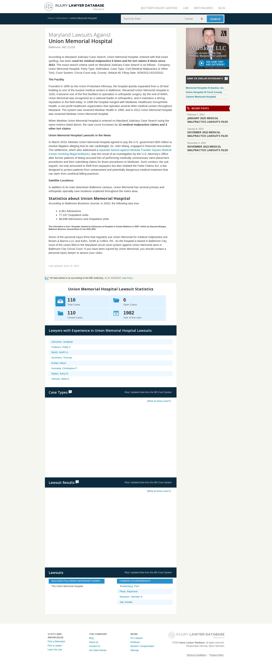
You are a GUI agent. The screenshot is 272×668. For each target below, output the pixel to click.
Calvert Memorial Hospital (201, 96)
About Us (93, 642)
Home (51, 18)
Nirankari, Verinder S (131, 596)
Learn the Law (55, 649)
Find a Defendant (56, 641)
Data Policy (127, 278)
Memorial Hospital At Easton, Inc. (205, 87)
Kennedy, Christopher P (64, 368)
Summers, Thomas (62, 357)
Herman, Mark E (60, 378)
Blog (222, 8)
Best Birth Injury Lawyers (159, 8)
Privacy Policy (217, 655)
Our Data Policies (98, 650)
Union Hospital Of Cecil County (204, 92)
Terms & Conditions (196, 655)
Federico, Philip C (61, 347)
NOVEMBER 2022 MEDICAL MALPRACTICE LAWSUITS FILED (207, 148)
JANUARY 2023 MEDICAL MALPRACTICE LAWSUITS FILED (207, 119)
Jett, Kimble (126, 602)
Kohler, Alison (59, 363)
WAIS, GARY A (60, 352)
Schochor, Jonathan (62, 341)
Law (186, 8)
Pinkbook (135, 642)
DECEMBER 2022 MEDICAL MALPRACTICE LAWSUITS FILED (207, 134)
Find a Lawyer (55, 645)
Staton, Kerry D (60, 373)
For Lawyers (136, 638)
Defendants (62, 18)
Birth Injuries (203, 8)
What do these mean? (159, 401)
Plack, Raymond (129, 591)
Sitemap (134, 650)
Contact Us (94, 646)
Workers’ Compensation (142, 646)
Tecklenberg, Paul (129, 586)
